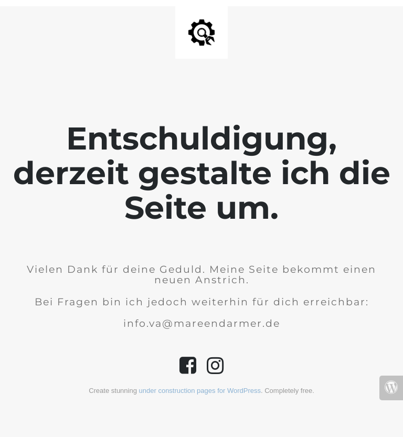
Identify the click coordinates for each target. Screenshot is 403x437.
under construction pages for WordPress (200, 391)
